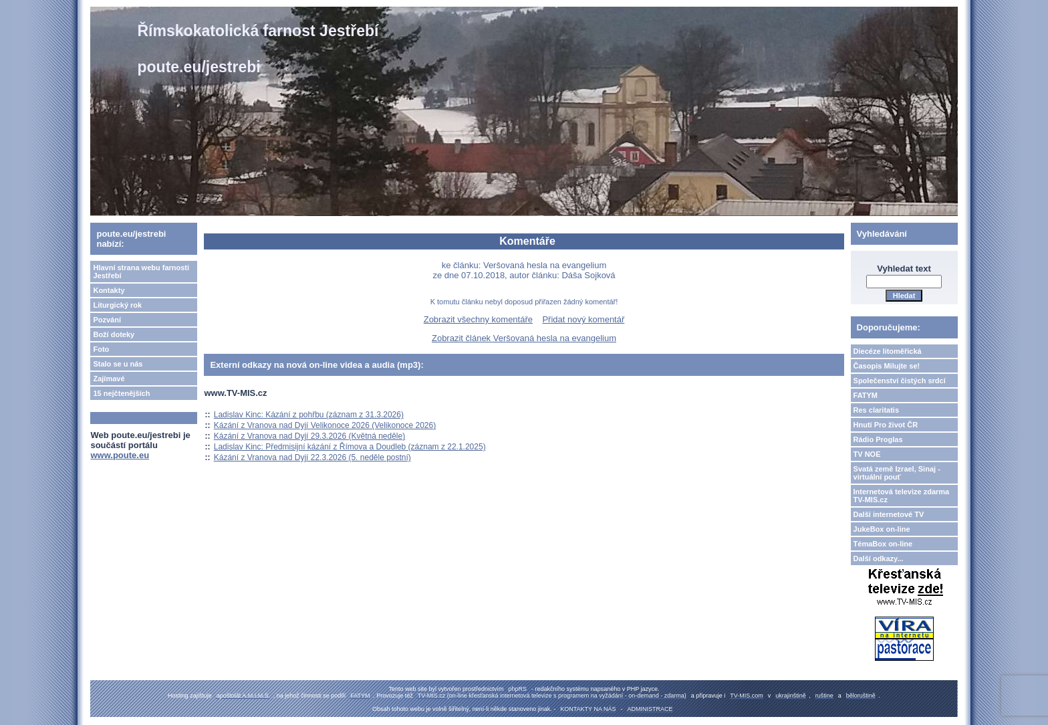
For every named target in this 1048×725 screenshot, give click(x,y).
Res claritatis (876, 410)
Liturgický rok (117, 305)
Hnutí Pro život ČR (886, 425)
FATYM (866, 395)
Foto (101, 349)
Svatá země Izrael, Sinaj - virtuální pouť (897, 473)
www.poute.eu (119, 455)
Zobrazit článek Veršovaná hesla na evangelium (524, 338)
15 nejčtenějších (121, 393)
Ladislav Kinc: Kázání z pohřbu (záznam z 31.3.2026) (309, 414)
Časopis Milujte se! (887, 366)
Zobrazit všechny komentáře (478, 319)
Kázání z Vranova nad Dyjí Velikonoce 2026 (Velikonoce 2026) (325, 425)
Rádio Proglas (878, 439)
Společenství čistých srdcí (900, 381)
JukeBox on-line (882, 529)
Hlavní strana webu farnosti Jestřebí (141, 272)
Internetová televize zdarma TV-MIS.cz (902, 496)
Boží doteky (113, 334)
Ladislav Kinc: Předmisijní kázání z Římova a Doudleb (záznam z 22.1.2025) (350, 446)
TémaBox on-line (883, 544)
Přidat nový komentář (583, 319)
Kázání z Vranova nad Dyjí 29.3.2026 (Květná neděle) (309, 436)
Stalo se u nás (117, 364)
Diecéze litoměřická (888, 351)
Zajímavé (108, 379)
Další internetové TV (889, 514)
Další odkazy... (879, 558)
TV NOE (867, 454)
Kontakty (108, 290)
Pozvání (107, 320)
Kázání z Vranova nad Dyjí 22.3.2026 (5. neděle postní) (312, 457)
